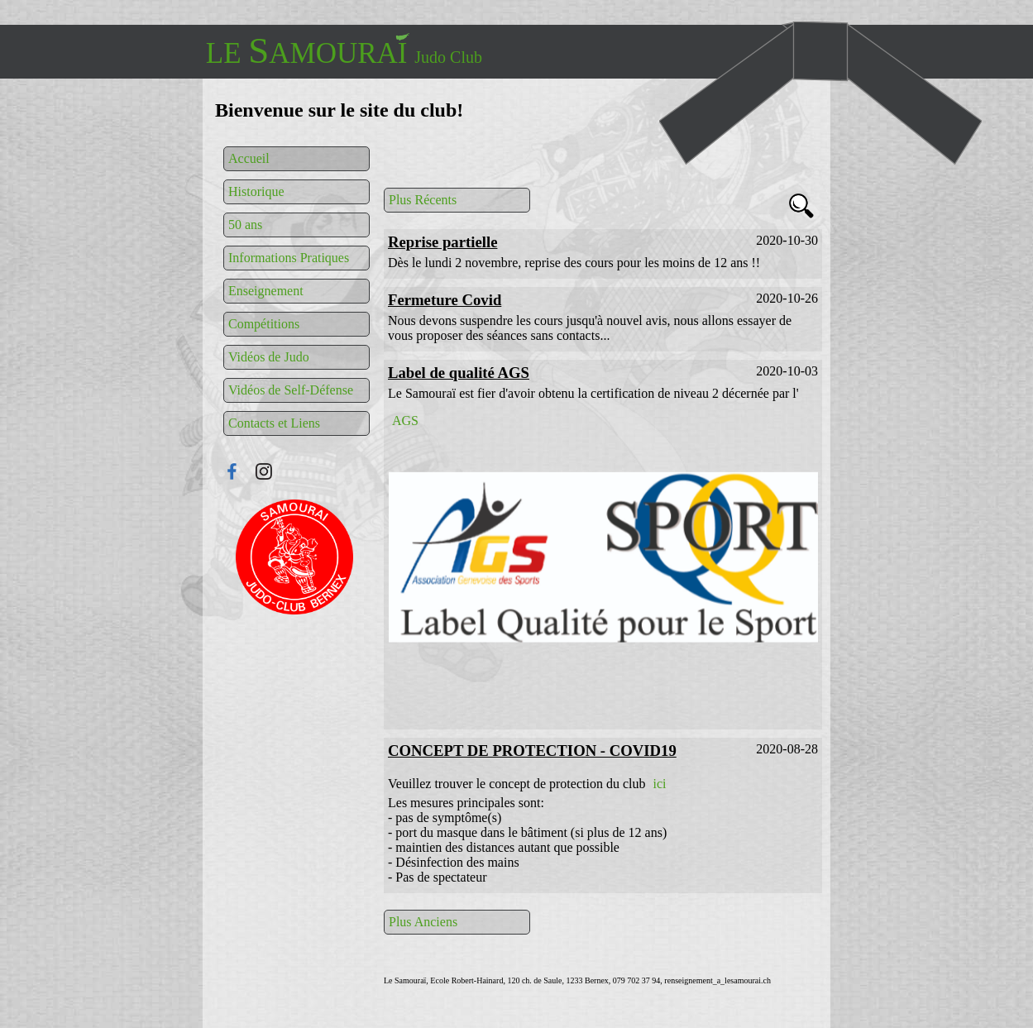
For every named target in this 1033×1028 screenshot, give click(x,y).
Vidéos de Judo (268, 357)
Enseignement (266, 291)
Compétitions (263, 324)
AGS (405, 421)
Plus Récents (423, 200)
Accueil (249, 158)
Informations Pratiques (288, 258)
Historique (256, 191)
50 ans (245, 225)
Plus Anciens (423, 922)
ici (659, 784)
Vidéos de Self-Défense (290, 390)
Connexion (294, 557)
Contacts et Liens (274, 423)
